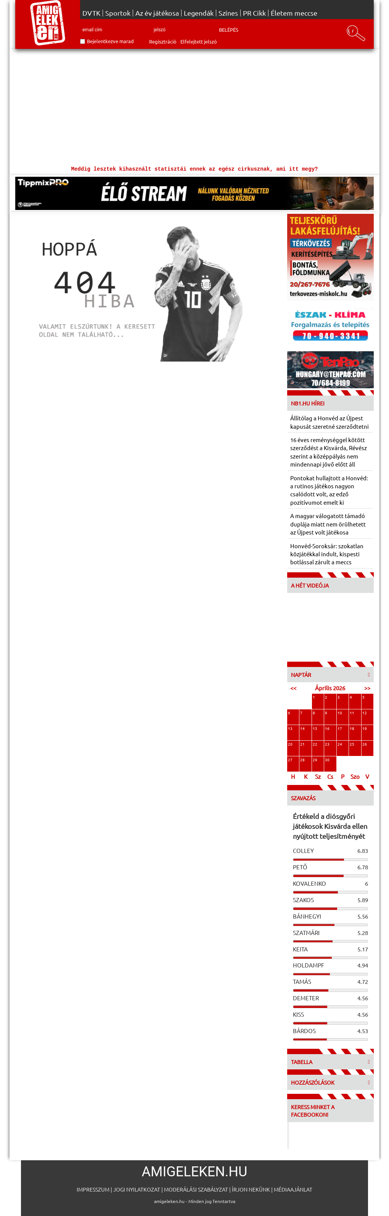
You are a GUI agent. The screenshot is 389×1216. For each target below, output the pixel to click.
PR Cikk (254, 13)
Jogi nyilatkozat (136, 1189)
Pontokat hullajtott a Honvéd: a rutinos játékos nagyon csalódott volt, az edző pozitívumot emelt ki (329, 490)
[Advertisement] (194, 106)
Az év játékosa (157, 13)
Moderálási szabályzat (196, 1189)
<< (293, 687)
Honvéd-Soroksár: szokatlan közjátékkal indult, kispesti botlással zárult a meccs (326, 554)
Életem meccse (294, 13)
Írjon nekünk (251, 1189)
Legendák (199, 13)
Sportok (117, 13)
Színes (228, 13)
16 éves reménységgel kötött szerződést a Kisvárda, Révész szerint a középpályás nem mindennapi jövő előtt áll (328, 452)
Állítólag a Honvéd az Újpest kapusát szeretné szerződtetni (329, 422)
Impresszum (93, 1189)
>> (367, 687)
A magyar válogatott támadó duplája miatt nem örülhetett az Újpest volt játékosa (328, 524)
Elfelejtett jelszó (198, 41)
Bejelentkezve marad (110, 41)
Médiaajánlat (293, 1189)
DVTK (91, 13)
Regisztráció (163, 41)
